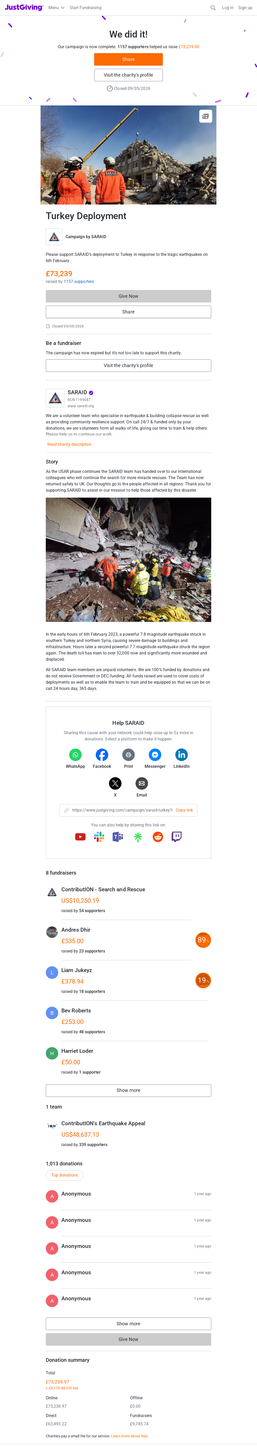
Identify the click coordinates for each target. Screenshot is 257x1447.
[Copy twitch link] (176, 837)
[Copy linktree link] (137, 839)
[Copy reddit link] (158, 837)
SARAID (98, 236)
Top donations (64, 1175)
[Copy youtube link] (80, 837)
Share (128, 59)
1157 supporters (79, 281)
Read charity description (69, 444)
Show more (134, 1091)
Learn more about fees (129, 1436)
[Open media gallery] (128, 155)
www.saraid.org (81, 406)
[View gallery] (205, 116)
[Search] (213, 7)
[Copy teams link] (118, 837)
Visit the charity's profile (128, 75)
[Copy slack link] (99, 837)
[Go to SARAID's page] (55, 398)
